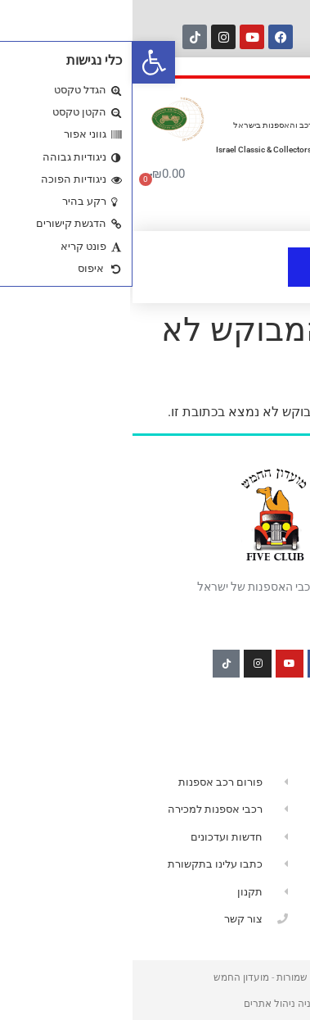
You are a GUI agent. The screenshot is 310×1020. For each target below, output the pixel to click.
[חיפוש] (190, 36)
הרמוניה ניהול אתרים (155, 1003)
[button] (21, 62)
